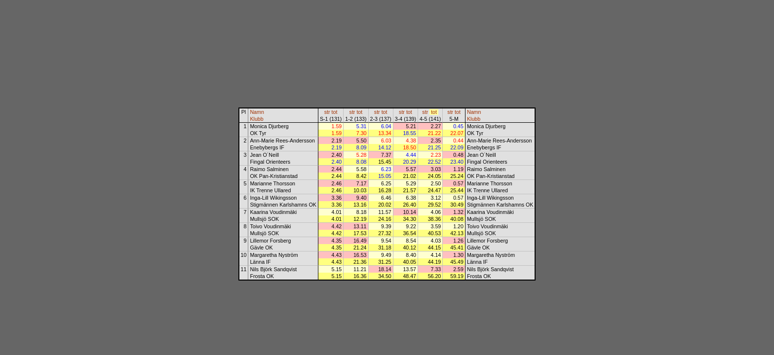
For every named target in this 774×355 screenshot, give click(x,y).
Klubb (256, 119)
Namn (257, 112)
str (327, 112)
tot (335, 112)
